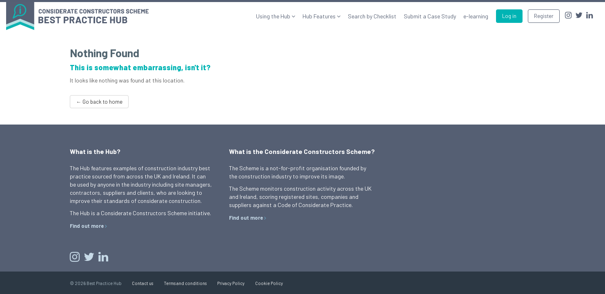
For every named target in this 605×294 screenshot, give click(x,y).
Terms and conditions (185, 283)
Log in (509, 16)
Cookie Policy (269, 283)
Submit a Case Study (430, 16)
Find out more (87, 226)
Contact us (142, 283)
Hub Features (319, 16)
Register (544, 16)
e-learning (475, 16)
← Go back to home (99, 101)
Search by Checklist (372, 16)
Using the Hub (273, 16)
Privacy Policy (231, 283)
